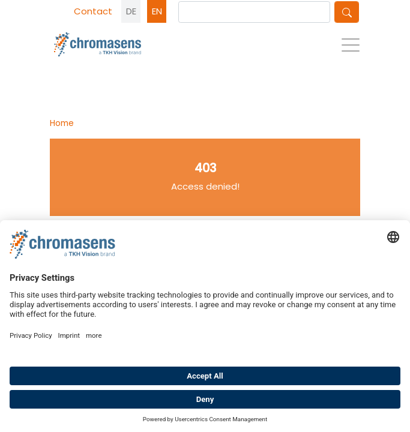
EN (157, 11)
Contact (93, 11)
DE (131, 11)
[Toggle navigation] (350, 48)
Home (62, 123)
